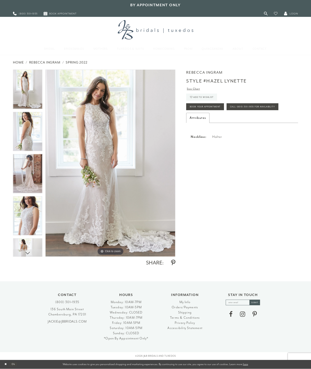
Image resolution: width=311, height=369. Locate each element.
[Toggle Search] (266, 13)
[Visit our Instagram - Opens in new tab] (242, 315)
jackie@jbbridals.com (67, 322)
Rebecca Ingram (44, 62)
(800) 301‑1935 (67, 302)
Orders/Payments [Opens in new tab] (185, 307)
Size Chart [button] (195, 89)
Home (18, 62)
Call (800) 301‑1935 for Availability (219, 123)
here (245, 364)
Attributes (198, 135)
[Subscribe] (258, 303)
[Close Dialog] (7, 364)
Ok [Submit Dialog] (16, 364)
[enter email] (243, 303)
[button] (276, 13)
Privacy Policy (185, 323)
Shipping (185, 312)
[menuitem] (25, 13)
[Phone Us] (25, 13)
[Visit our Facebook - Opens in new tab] (231, 315)
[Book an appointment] (60, 13)
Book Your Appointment (210, 111)
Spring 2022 (76, 62)
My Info (184, 302)
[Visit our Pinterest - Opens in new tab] (254, 315)
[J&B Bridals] (155, 30)
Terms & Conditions (185, 318)
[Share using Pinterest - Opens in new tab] (173, 262)
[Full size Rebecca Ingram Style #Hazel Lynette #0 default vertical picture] (110, 163)
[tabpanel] (27, 91)
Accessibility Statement (184, 328)
